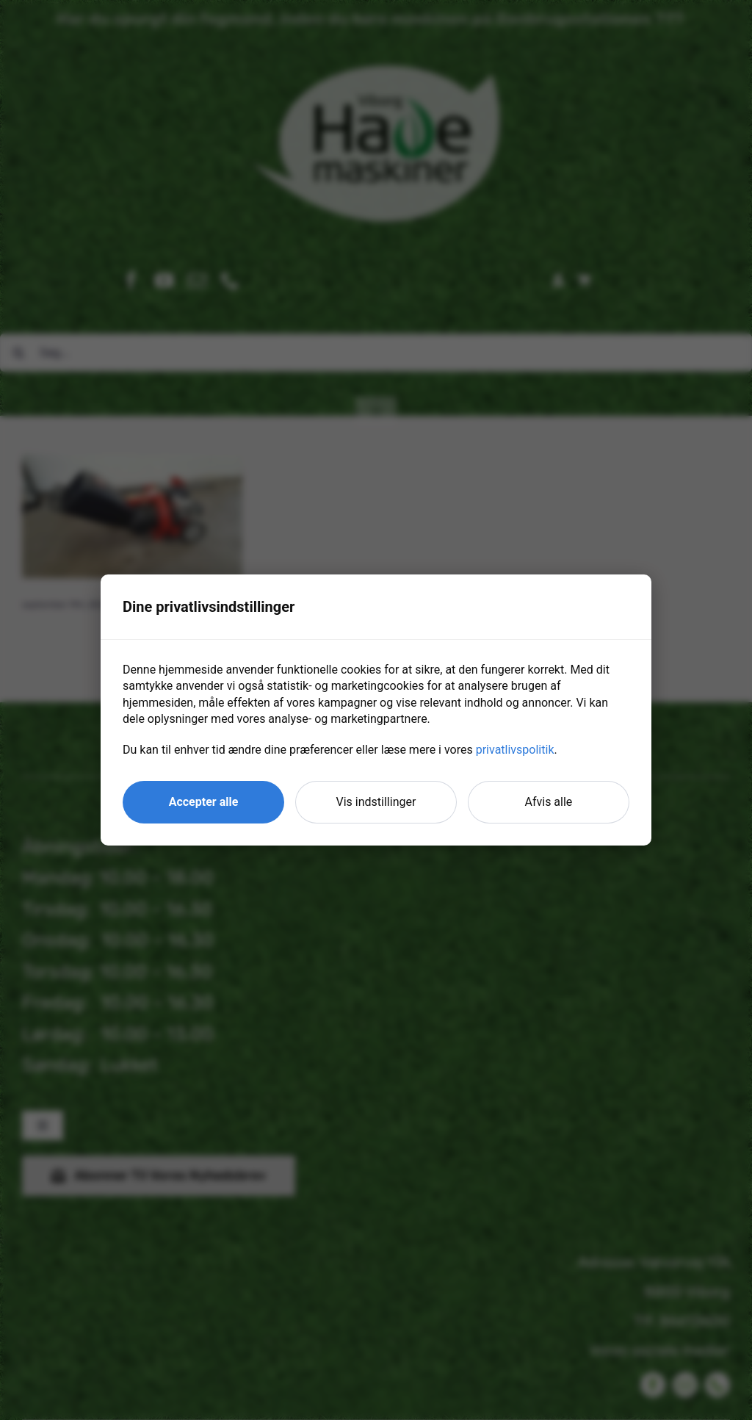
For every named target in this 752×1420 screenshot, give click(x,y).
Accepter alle (204, 802)
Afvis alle (549, 802)
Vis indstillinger (376, 802)
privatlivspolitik (515, 750)
